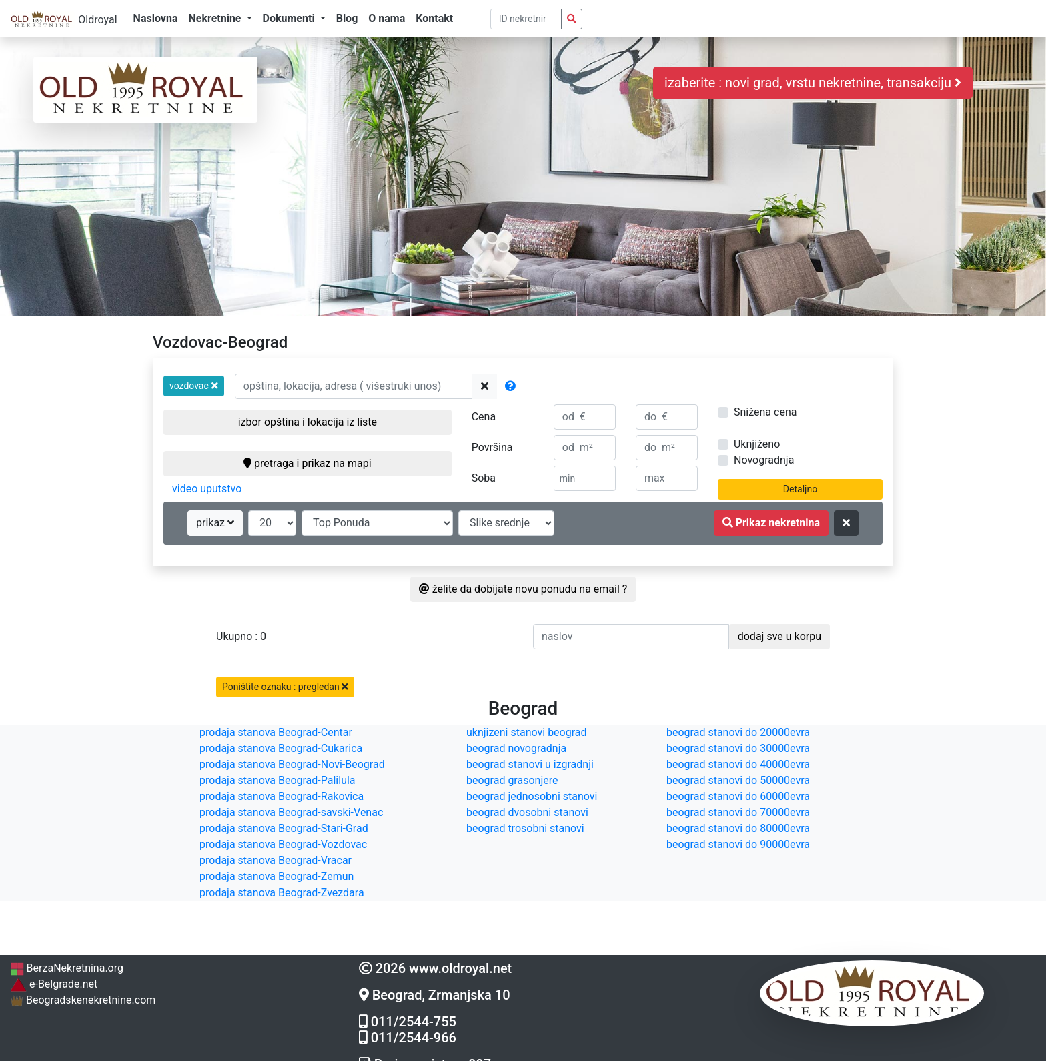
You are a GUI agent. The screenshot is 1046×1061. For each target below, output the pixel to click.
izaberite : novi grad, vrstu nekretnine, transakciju (812, 83)
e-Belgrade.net (53, 984)
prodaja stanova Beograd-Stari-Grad (283, 828)
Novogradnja (764, 460)
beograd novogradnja (516, 748)
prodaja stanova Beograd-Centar (275, 732)
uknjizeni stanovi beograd (526, 732)
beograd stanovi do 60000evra (738, 796)
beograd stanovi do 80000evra (738, 828)
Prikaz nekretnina (771, 522)
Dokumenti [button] (290, 18)
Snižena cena (765, 412)
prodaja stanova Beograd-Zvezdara (281, 892)
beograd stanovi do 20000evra (738, 732)
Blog (347, 18)
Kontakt (434, 18)
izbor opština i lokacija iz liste (307, 422)
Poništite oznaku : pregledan (285, 686)
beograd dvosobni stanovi (527, 812)
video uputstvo (206, 488)
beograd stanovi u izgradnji (530, 764)
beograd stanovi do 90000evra (738, 844)
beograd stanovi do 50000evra (738, 780)
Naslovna (155, 18)
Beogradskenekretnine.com (82, 1000)
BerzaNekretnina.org (66, 968)
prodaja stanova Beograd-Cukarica (280, 748)
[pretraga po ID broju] (526, 19)
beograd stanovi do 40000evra (738, 764)
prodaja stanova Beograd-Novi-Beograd (292, 764)
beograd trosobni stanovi (525, 828)
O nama (386, 18)
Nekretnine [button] (215, 18)
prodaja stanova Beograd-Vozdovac (283, 844)
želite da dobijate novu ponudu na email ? (523, 589)
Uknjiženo (757, 444)
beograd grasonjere (512, 780)
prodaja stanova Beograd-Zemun (276, 876)
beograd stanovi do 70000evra (738, 812)
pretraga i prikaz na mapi (307, 463)
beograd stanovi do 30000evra (738, 748)
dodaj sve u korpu (779, 636)
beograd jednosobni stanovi (531, 796)
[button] (193, 386)
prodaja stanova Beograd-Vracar (275, 860)
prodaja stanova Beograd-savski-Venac (291, 812)
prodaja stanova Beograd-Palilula (277, 780)
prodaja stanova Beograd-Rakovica (281, 796)
